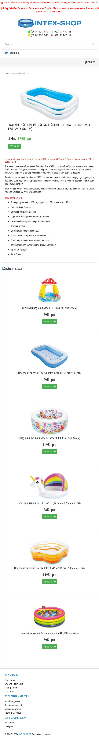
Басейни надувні (12, 709)
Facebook (9, 722)
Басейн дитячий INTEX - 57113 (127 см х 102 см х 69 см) (49, 503)
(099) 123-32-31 (62, 35)
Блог (6, 687)
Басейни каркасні (13, 705)
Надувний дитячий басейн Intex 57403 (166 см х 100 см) (49, 373)
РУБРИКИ (90, 62)
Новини (15, 687)
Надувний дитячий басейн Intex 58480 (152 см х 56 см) (49, 438)
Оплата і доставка (13, 683)
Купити (14, 146)
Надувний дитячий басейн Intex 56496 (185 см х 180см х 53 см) (49, 568)
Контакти (9, 691)
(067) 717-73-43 (39, 31)
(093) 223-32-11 (39, 35)
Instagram (9, 726)
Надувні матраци (12, 712)
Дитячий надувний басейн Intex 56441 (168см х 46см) (50, 633)
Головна (8, 73)
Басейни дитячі (22, 73)
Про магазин (10, 680)
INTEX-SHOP (25, 734)
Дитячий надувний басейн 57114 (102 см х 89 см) (49, 307)
